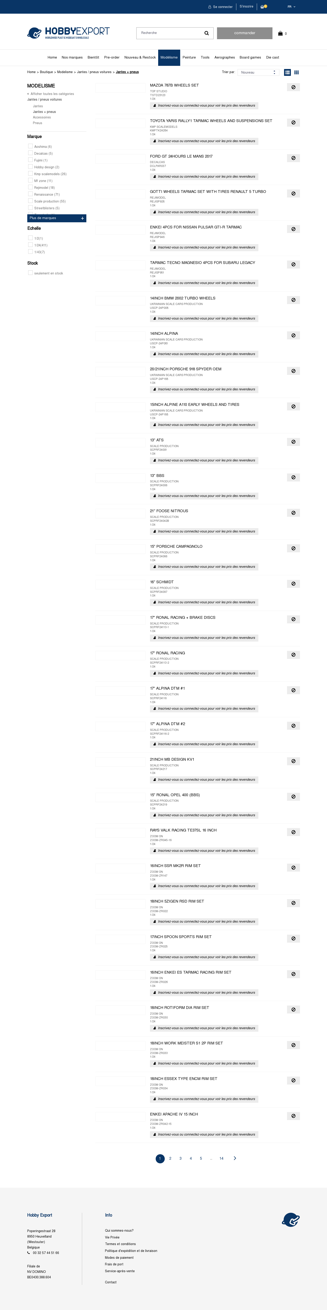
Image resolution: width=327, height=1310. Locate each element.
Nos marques (72, 57)
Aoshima (40, 147)
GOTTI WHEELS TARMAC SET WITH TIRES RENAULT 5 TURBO (208, 192)
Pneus (37, 123)
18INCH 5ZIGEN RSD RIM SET (177, 901)
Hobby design (43, 167)
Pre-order (112, 57)
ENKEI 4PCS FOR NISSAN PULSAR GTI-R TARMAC (196, 227)
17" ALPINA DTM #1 (167, 689)
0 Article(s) (284, 36)
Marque (34, 137)
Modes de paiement (119, 1257)
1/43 (36, 252)
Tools (205, 57)
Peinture (189, 57)
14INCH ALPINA (164, 334)
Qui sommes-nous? (119, 1230)
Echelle (34, 229)
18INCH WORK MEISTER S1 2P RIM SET (186, 1043)
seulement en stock (45, 273)
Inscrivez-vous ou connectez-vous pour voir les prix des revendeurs (206, 105)
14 (221, 1158)
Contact (111, 1282)
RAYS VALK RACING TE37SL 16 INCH (183, 830)
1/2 (35, 238)
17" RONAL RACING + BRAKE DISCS (182, 618)
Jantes (38, 106)
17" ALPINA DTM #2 (167, 724)
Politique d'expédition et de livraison (131, 1251)
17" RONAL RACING (167, 653)
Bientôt (93, 57)
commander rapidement (244, 35)
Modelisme (65, 72)
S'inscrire (246, 6)
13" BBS (157, 476)
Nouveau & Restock (140, 57)
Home (52, 57)
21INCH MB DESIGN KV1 (172, 760)
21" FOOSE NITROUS (169, 511)
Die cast (272, 57)
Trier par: (228, 72)
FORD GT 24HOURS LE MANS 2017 (181, 157)
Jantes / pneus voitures (94, 72)
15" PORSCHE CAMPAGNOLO (176, 547)
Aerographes (225, 57)
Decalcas (40, 153)
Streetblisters (44, 208)
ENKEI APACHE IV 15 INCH (174, 1114)
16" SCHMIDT (162, 582)
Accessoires (42, 117)
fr (289, 7)
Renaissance (44, 194)
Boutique (46, 72)
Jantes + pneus (127, 72)
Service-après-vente (120, 1271)
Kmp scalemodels (47, 174)
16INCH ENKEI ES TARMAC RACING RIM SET (191, 973)
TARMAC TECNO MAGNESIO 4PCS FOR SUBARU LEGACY (202, 263)
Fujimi (37, 160)
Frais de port (114, 1264)
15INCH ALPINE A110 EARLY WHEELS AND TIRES (194, 405)
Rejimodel (41, 188)
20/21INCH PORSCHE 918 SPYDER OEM (185, 369)
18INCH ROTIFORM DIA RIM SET (179, 1008)
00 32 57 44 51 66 (46, 1253)
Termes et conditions (120, 1244)
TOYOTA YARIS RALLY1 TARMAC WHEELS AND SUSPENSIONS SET (211, 121)
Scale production (47, 201)
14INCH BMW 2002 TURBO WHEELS (182, 298)
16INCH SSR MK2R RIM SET (175, 866)
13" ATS (157, 440)
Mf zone (40, 181)
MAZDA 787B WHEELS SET (174, 85)
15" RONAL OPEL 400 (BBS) (175, 795)
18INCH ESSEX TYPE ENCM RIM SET (183, 1079)
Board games (250, 57)
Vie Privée (112, 1237)
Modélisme (169, 57)
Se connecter (222, 7)
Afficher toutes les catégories (52, 94)
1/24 (37, 245)
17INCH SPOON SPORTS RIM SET (181, 937)
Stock (32, 264)
